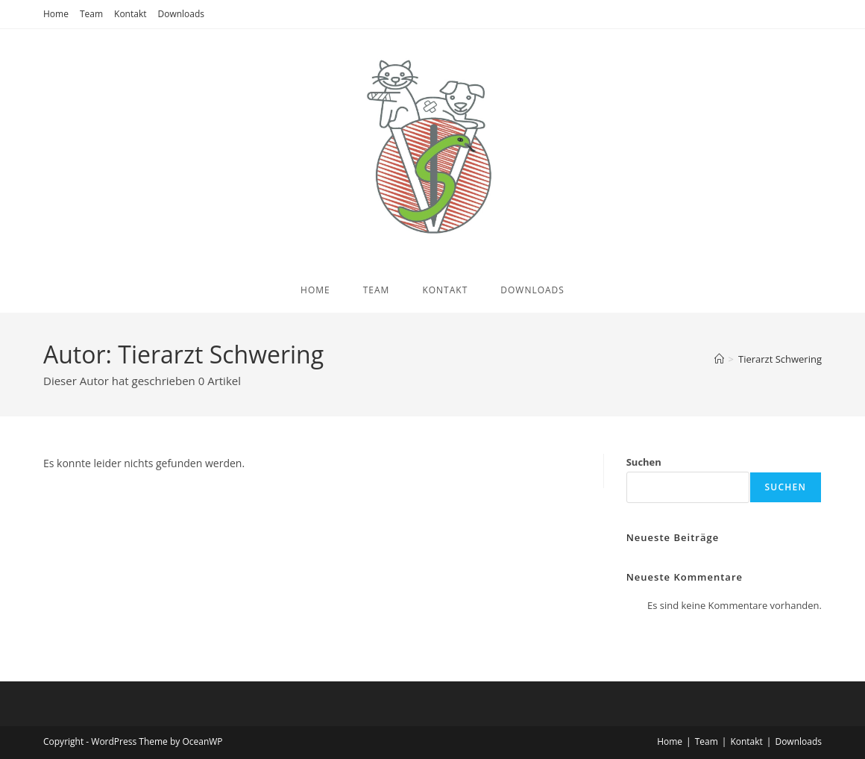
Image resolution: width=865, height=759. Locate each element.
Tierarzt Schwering (780, 359)
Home (56, 13)
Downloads (181, 13)
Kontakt (130, 13)
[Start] (719, 359)
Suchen (643, 462)
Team (91, 13)
